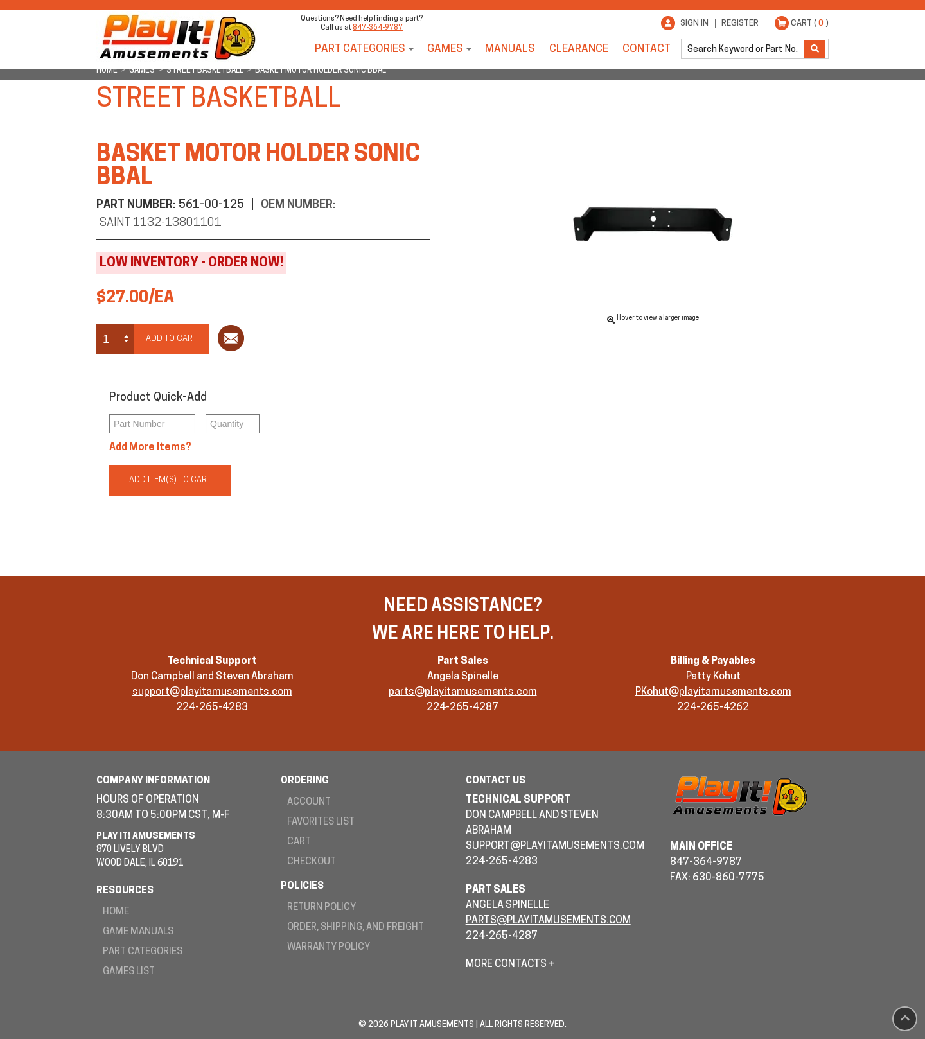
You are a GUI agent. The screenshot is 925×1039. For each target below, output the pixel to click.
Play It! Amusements (176, 37)
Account (309, 802)
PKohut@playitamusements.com (713, 692)
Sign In (694, 23)
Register (740, 23)
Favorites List (321, 822)
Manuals (510, 49)
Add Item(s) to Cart (170, 480)
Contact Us (495, 781)
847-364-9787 (378, 27)
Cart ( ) (810, 23)
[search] (743, 49)
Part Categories (360, 49)
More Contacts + (510, 964)
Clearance (578, 49)
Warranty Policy (328, 947)
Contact (646, 49)
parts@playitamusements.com (463, 692)
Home (116, 912)
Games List (129, 972)
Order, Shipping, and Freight (355, 927)
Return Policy (321, 907)
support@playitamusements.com (212, 692)
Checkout (311, 862)
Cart (299, 842)
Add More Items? (150, 447)
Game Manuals (138, 932)
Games (445, 49)
